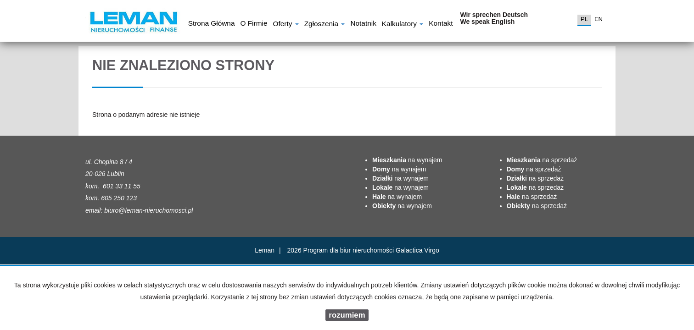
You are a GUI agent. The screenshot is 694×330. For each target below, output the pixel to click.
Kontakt (441, 24)
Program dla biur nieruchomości (349, 250)
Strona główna (211, 24)
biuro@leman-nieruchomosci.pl (148, 210)
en (598, 19)
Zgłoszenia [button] (324, 25)
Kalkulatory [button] (402, 25)
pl (584, 19)
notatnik (363, 24)
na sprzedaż (542, 160)
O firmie (253, 24)
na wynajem (407, 160)
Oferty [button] (285, 25)
